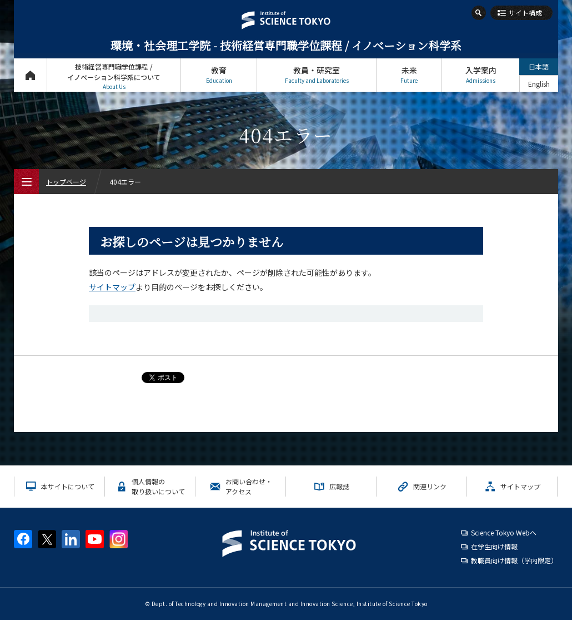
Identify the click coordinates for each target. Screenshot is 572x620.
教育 (219, 75)
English (539, 83)
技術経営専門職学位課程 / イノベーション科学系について (113, 76)
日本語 (539, 66)
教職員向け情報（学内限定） (514, 560)
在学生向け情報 (494, 546)
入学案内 (480, 75)
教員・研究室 (316, 75)
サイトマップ (112, 286)
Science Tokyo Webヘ (503, 532)
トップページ (30, 75)
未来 (409, 75)
